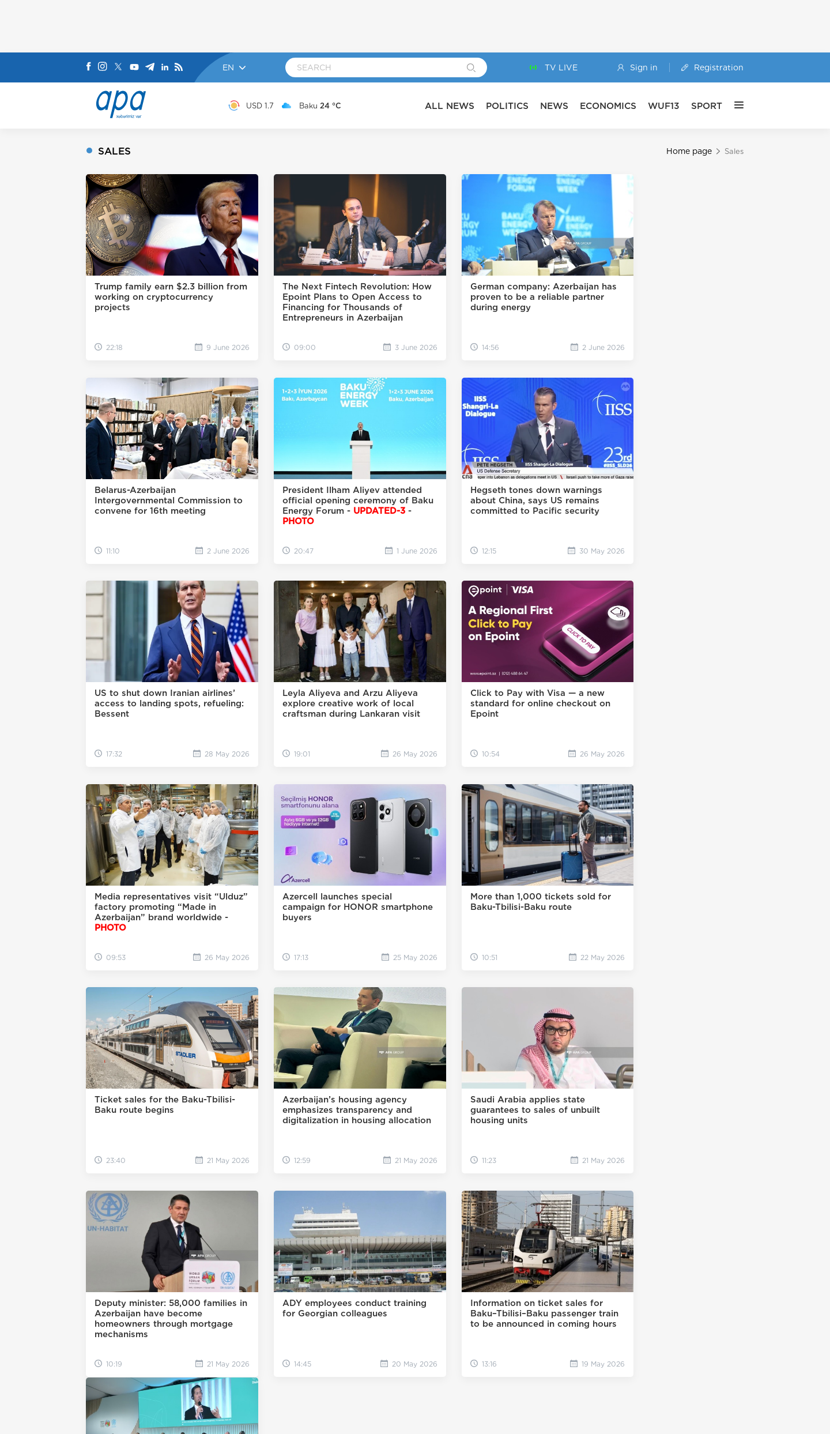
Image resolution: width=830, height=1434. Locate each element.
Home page (689, 151)
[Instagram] (102, 67)
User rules (473, 1418)
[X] (118, 67)
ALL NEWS (450, 105)
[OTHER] (733, 105)
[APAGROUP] (415, 1346)
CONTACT (380, 1254)
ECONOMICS (608, 105)
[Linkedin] (164, 67)
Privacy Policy (525, 1418)
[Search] (471, 68)
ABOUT (312, 1254)
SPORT (707, 105)
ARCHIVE (452, 1254)
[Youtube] (134, 67)
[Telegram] (149, 67)
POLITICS (507, 105)
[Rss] (179, 67)
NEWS (555, 105)
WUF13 (664, 105)
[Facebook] (88, 67)
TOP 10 (519, 1254)
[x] (388, 1285)
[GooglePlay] (377, 1374)
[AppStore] (453, 1374)
